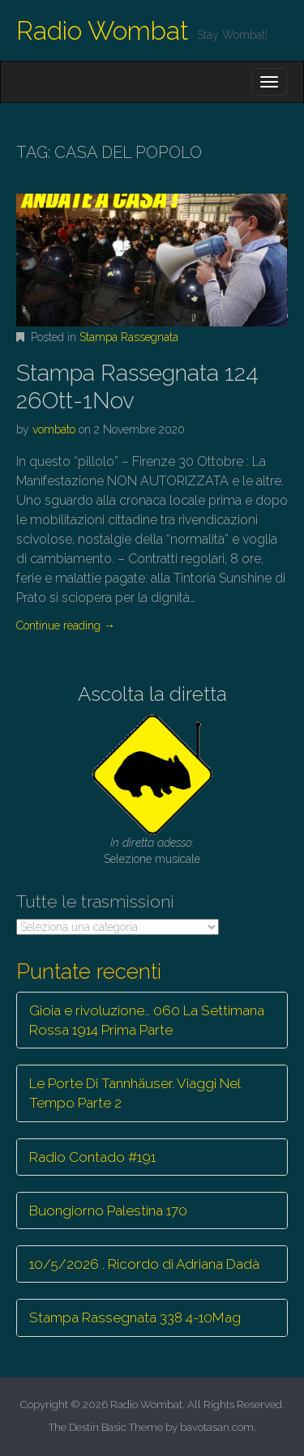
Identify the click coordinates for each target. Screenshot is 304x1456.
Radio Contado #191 (92, 1157)
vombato (53, 429)
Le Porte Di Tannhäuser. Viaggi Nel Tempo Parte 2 (135, 1093)
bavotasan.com (217, 1427)
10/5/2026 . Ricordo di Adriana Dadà (144, 1264)
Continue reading (65, 625)
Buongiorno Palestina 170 (108, 1210)
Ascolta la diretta (152, 694)
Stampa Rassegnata (128, 337)
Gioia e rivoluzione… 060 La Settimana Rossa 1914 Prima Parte (146, 1020)
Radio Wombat (102, 30)
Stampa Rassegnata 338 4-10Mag (135, 1317)
